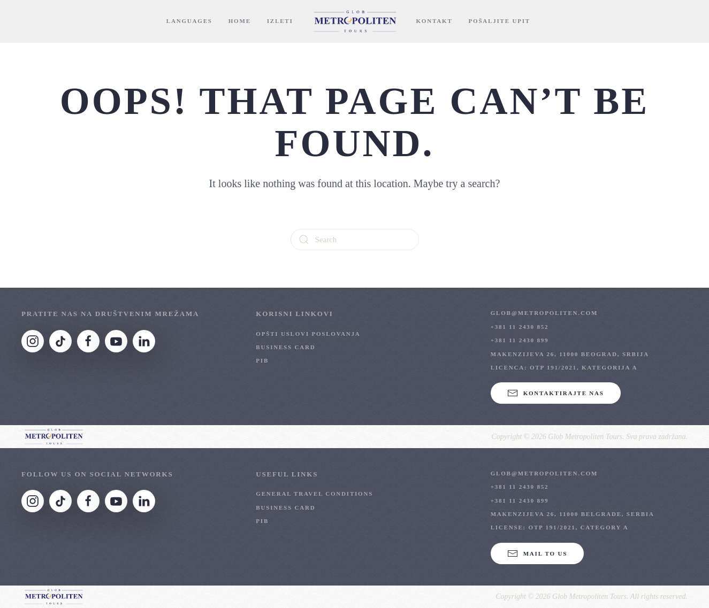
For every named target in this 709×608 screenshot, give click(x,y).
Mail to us (537, 553)
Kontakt (434, 21)
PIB (262, 360)
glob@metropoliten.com (544, 313)
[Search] (355, 239)
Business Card (285, 347)
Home (239, 21)
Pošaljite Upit (499, 21)
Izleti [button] (280, 21)
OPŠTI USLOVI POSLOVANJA (308, 333)
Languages (189, 21)
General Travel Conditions (314, 493)
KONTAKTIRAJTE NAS (555, 393)
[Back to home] (354, 21)
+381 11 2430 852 (520, 327)
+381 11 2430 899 (520, 340)
